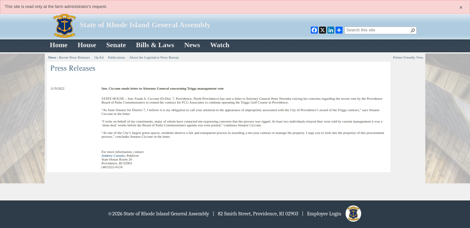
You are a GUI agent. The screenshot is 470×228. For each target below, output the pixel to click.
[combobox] (378, 30)
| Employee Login (332, 214)
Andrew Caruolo (113, 155)
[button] (412, 30)
